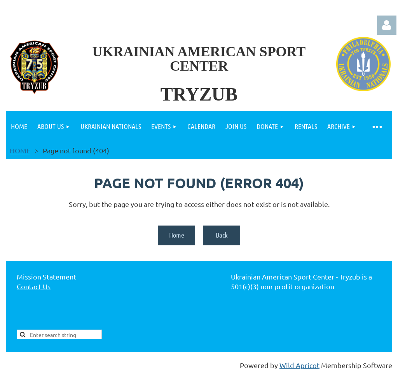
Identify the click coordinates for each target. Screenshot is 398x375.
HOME (20, 150)
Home (176, 235)
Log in (386, 25)
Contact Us (34, 286)
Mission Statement (46, 277)
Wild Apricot (299, 365)
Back (222, 235)
